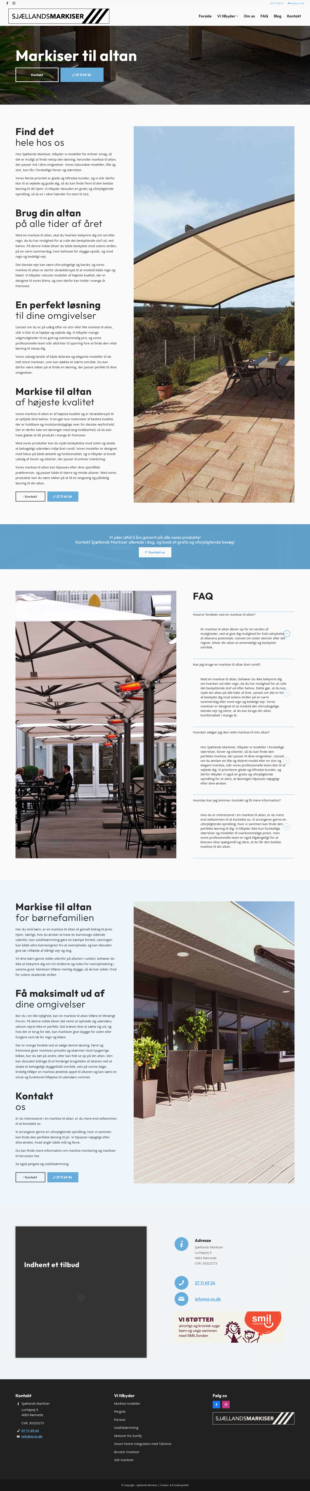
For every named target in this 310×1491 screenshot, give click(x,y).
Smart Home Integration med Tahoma (142, 1443)
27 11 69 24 (276, 3)
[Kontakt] (37, 75)
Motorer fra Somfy (128, 1436)
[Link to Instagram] (14, 3)
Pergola (120, 1411)
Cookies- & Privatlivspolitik (174, 1485)
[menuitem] (277, 3)
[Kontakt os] (155, 552)
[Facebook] (216, 1404)
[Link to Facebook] (7, 3)
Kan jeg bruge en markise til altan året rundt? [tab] (241, 664)
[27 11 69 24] (82, 75)
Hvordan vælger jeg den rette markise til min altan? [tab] (241, 732)
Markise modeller (127, 1403)
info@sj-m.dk (296, 3)
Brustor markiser (127, 1452)
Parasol (119, 1419)
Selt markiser (124, 1460)
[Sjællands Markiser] (59, 16)
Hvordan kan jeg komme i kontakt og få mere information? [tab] (241, 800)
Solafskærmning (126, 1427)
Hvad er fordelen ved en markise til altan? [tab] (241, 614)
